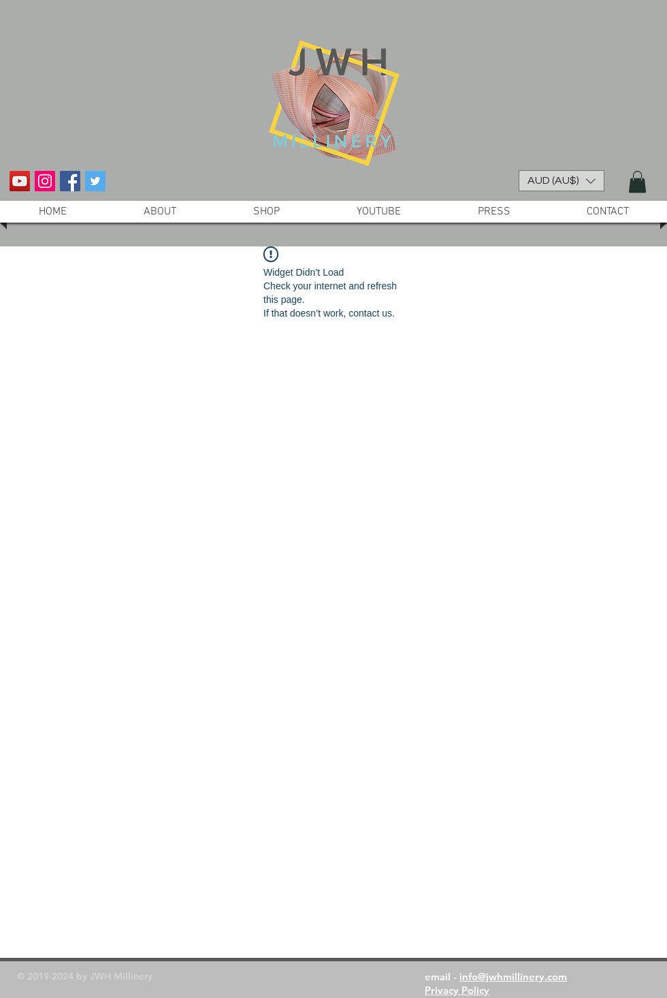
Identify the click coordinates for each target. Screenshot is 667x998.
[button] (561, 180)
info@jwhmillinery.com (513, 976)
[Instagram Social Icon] (45, 181)
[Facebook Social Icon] (70, 181)
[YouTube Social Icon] (20, 181)
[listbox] (561, 180)
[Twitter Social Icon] (95, 181)
